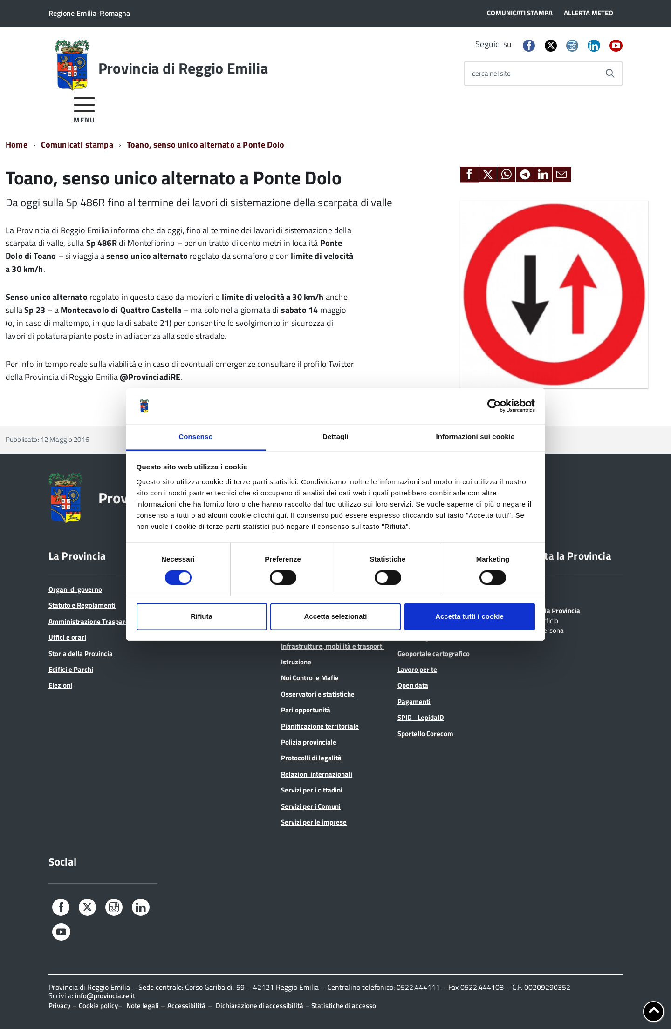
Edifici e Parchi (70, 669)
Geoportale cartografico (433, 653)
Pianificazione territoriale (320, 726)
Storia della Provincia (80, 653)
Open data (412, 685)
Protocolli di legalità (311, 757)
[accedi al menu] (85, 108)
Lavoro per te (417, 669)
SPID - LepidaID (420, 717)
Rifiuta (201, 616)
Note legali (142, 1005)
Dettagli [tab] (335, 436)
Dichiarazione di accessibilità (259, 1005)
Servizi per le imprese (314, 822)
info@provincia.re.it (105, 996)
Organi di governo (75, 589)
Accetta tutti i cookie (469, 616)
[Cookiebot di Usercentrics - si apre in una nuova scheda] (494, 406)
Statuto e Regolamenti (82, 605)
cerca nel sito (491, 73)
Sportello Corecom (425, 733)
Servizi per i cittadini (311, 790)
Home (16, 144)
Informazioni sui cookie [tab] (475, 436)
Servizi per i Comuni (311, 806)
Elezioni (60, 685)
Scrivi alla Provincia (550, 610)
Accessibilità (186, 1005)
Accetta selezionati (335, 616)
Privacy (59, 1005)
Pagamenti (414, 701)
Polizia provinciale (308, 742)
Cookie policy (98, 1005)
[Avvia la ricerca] (610, 73)
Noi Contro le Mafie (310, 677)
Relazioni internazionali (316, 774)
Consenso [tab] (195, 436)
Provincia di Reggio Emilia (183, 68)
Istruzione (296, 662)
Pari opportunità (305, 709)
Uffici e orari (67, 637)
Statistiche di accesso (343, 1005)
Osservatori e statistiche (318, 694)
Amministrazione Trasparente (93, 621)
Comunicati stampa (77, 144)
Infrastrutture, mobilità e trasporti (332, 646)
